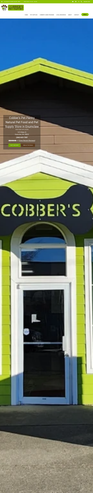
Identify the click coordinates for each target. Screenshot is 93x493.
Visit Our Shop (14, 145)
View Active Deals (28, 145)
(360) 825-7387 (22, 137)
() (27, 140)
